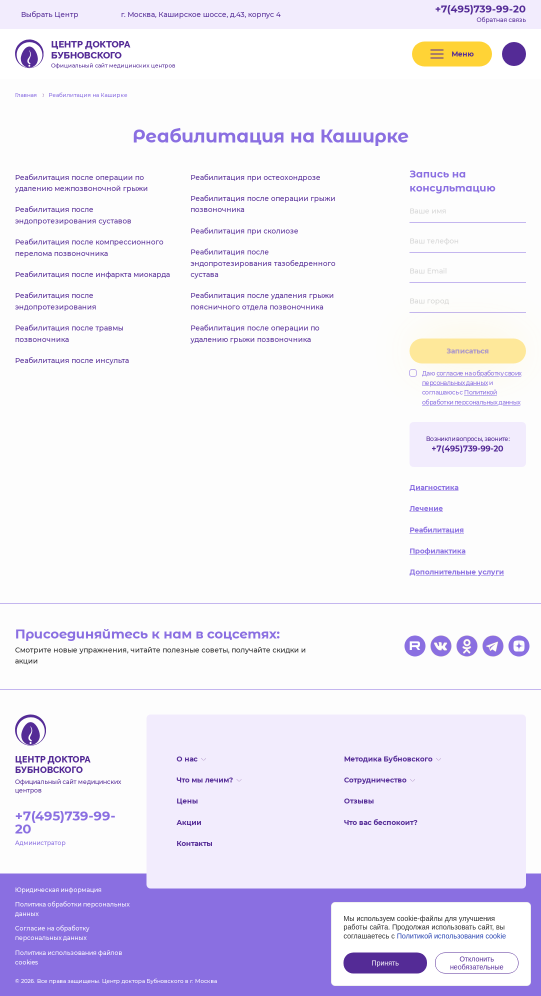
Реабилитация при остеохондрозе (255, 177)
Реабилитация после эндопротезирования (55, 301)
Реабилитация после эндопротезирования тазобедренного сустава (263, 263)
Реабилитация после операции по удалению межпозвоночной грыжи (81, 183)
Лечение (426, 508)
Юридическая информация (58, 890)
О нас (191, 759)
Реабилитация (437, 530)
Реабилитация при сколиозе (244, 231)
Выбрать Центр (57, 14)
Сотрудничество (379, 780)
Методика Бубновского (392, 759)
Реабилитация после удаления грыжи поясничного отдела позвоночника (262, 301)
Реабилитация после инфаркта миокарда (92, 274)
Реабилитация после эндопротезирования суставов (73, 215)
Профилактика (438, 551)
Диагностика (434, 487)
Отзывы (359, 801)
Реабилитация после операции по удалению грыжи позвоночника (255, 334)
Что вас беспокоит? (381, 822)
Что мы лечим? (209, 780)
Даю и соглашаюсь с (465, 388)
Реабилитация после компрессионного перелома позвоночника (89, 248)
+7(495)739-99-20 (480, 9)
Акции (189, 822)
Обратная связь (501, 20)
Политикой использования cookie (451, 936)
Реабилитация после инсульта (72, 360)
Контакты (194, 843)
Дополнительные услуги (457, 572)
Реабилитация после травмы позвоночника (69, 334)
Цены (187, 801)
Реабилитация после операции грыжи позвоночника (263, 204)
